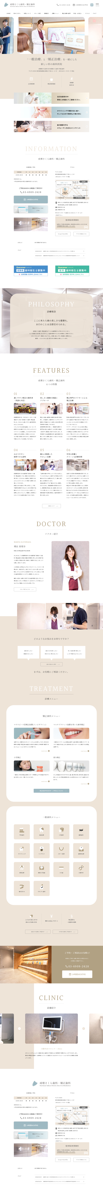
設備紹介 (46, 13)
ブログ (94, 13)
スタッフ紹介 (37, 13)
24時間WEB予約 (80, 5)
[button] (83, 1028)
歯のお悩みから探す (51, 664)
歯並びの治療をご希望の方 (37, 931)
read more (44, 751)
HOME (9, 13)
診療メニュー (55, 13)
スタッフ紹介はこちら (25, 589)
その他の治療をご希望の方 (65, 931)
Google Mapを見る (63, 234)
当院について (27, 13)
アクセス (87, 13)
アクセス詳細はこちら (81, 234)
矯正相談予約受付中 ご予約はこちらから (51, 791)
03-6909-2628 (63, 5)
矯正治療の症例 (66, 13)
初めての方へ (17, 13)
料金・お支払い (78, 13)
